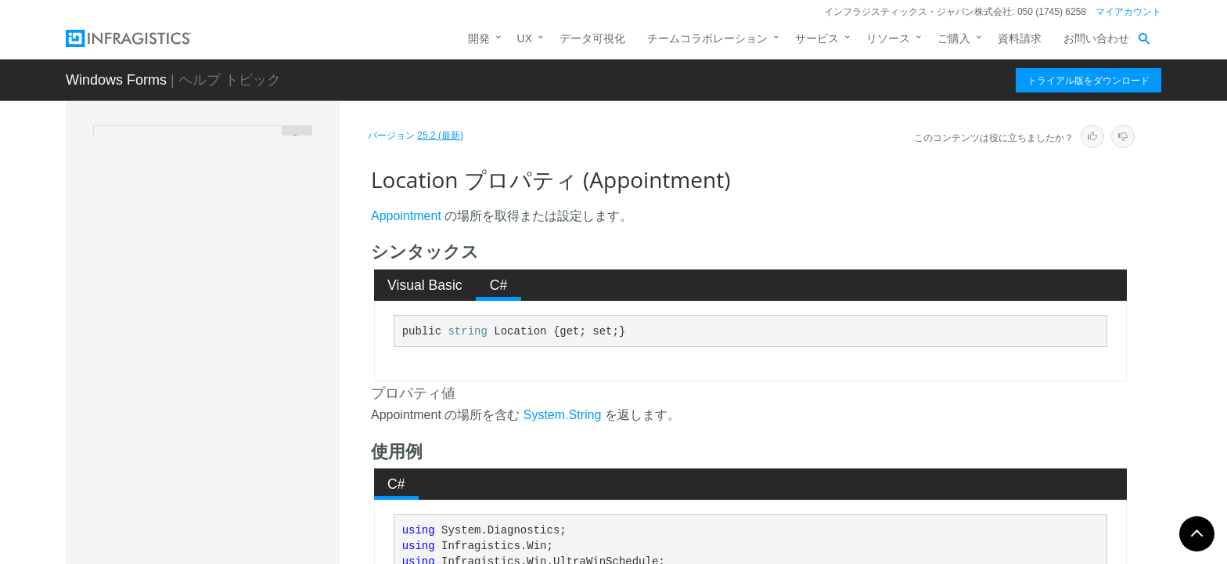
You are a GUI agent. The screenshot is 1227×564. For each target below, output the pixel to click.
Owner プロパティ (227, 508)
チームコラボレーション (707, 38)
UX (524, 38)
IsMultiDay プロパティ (236, 230)
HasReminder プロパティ (244, 203)
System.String (563, 414)
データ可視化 (592, 38)
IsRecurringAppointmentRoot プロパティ (259, 265)
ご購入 (953, 38)
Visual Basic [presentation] (424, 285)
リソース (888, 38)
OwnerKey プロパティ (236, 536)
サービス (817, 38)
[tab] (425, 285)
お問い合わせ (1096, 38)
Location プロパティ (233, 383)
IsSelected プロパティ (236, 328)
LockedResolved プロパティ (251, 438)
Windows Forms (116, 80)
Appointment (406, 215)
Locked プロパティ (228, 410)
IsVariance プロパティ (236, 355)
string (467, 331)
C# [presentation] (499, 285)
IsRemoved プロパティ (238, 301)
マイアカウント (1128, 11)
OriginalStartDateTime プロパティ (259, 473)
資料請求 (1020, 38)
